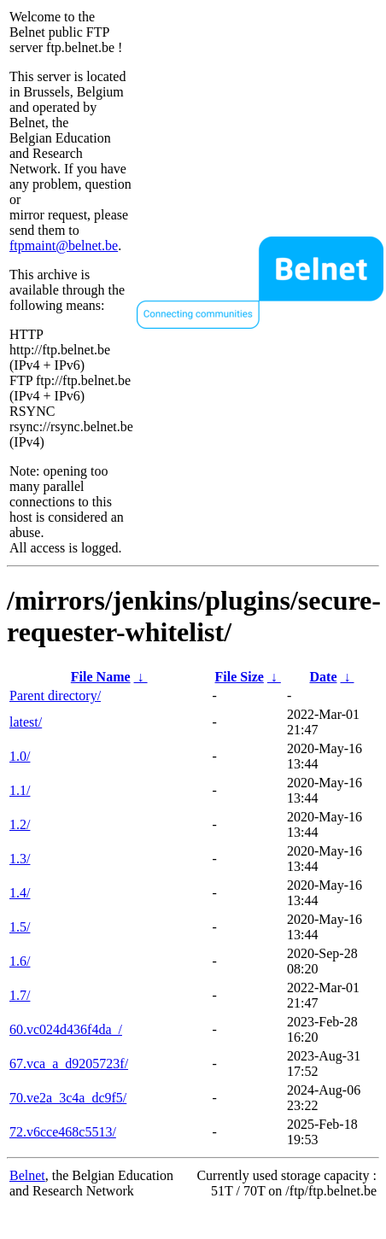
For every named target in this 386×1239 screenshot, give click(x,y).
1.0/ (19, 756)
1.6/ (19, 961)
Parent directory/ (55, 695)
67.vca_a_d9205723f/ (68, 1063)
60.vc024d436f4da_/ (65, 1029)
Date (323, 676)
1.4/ (19, 892)
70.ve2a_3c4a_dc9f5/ (67, 1097)
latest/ (25, 722)
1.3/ (19, 858)
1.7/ (19, 995)
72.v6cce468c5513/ (62, 1132)
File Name (101, 676)
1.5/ (19, 927)
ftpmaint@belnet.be (63, 245)
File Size (239, 676)
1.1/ (19, 790)
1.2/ (19, 824)
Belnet (27, 1175)
